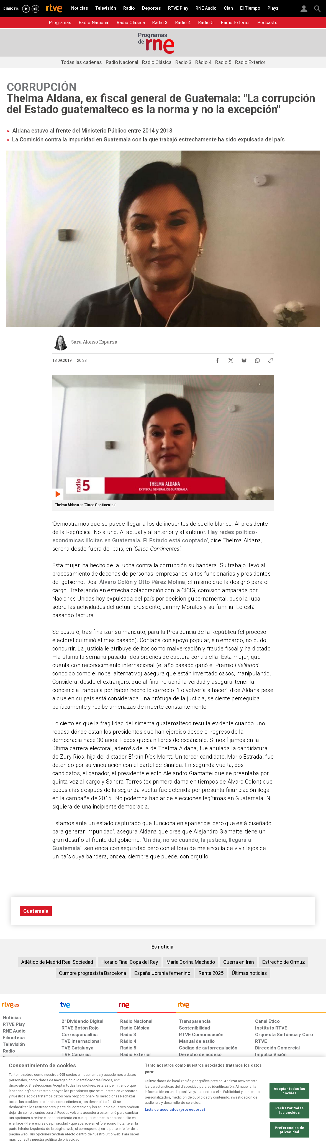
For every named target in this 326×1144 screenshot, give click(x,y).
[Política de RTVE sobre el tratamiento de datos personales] (53, 1101)
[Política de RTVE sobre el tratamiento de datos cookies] (103, 1101)
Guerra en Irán (238, 962)
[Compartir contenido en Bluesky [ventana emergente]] (244, 359)
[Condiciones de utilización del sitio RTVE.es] (11, 1101)
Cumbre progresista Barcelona (92, 973)
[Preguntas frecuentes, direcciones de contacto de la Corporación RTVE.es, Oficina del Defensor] (258, 1101)
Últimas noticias (249, 973)
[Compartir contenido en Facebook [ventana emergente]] (217, 359)
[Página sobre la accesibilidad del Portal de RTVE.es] (195, 1101)
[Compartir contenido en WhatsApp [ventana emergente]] (257, 359)
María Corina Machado (190, 962)
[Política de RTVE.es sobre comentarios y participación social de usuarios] (301, 1101)
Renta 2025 (211, 973)
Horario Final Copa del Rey (129, 962)
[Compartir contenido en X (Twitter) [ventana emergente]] (230, 359)
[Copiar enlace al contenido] (270, 359)
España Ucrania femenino (162, 973)
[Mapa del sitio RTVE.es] (229, 1101)
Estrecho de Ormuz (283, 962)
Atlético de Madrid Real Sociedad (57, 962)
